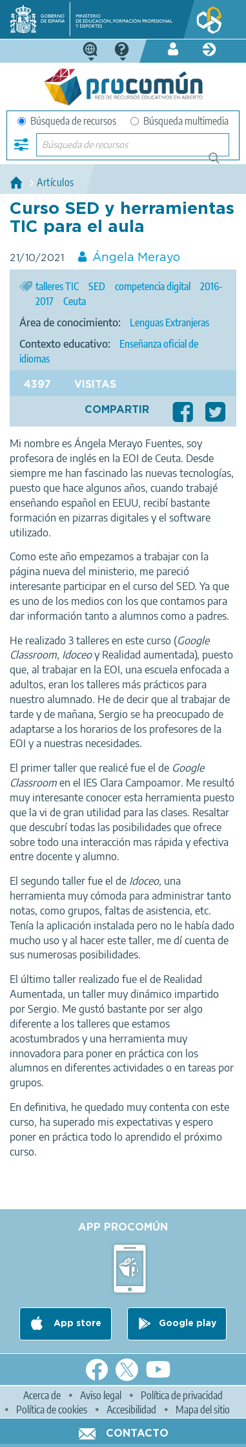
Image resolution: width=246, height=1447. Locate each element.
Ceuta (74, 301)
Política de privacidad (182, 1395)
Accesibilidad (131, 1409)
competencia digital (152, 286)
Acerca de (42, 1395)
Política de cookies (51, 1409)
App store (76, 1323)
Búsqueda (221, 163)
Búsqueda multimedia (179, 120)
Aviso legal (100, 1395)
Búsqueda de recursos (66, 120)
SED (96, 286)
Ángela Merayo (136, 258)
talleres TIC (57, 286)
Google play (187, 1323)
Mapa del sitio (203, 1409)
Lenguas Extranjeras (169, 322)
